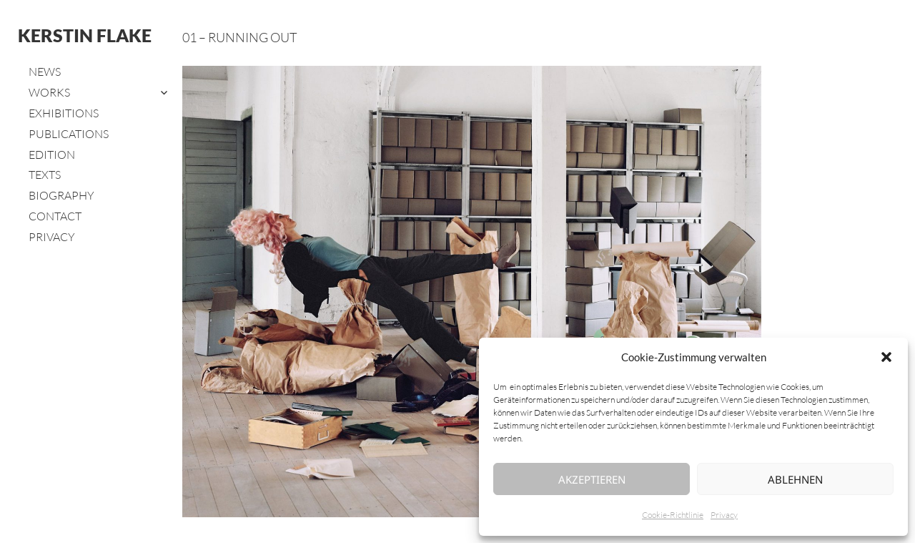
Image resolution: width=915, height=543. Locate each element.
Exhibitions (64, 113)
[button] (886, 357)
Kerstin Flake (85, 35)
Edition (52, 154)
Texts (45, 174)
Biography (61, 195)
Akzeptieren (591, 479)
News (45, 71)
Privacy (724, 514)
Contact (55, 216)
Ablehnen (795, 479)
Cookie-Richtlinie (672, 514)
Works (49, 92)
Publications (69, 134)
